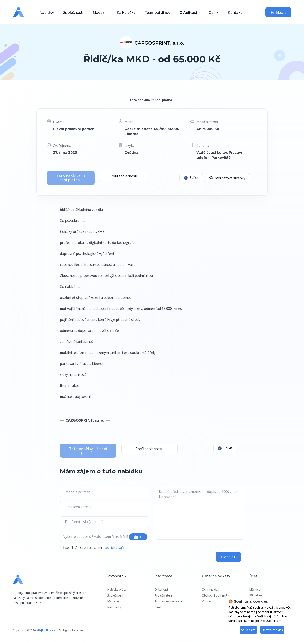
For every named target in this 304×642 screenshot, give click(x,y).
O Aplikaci (188, 13)
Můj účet (255, 589)
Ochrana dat (210, 589)
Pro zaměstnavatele (168, 601)
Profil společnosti (123, 176)
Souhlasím (248, 630)
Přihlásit (278, 12)
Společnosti (73, 13)
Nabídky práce (117, 589)
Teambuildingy (157, 13)
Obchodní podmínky (215, 595)
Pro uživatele (163, 595)
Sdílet (191, 177)
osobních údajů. (113, 548)
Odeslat (228, 556)
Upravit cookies (272, 630)
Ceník (213, 13)
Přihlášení (255, 595)
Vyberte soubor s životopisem (95, 536)
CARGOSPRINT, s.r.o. (159, 43)
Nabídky (46, 13)
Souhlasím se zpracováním (94, 548)
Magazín (100, 13)
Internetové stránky (227, 178)
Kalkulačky (126, 13)
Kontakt (235, 13)
